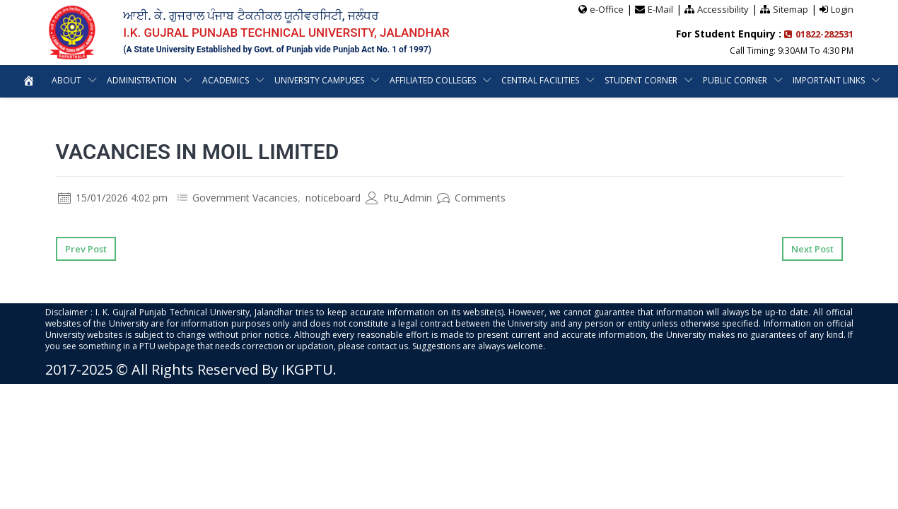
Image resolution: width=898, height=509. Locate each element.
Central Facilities (591, 80)
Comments (471, 197)
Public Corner (787, 80)
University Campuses (368, 80)
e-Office (607, 9)
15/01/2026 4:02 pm (113, 197)
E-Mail (660, 9)
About (111, 80)
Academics (272, 80)
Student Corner (693, 80)
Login (842, 9)
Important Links (440, 113)
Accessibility (723, 9)
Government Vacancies (245, 197)
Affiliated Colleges (483, 80)
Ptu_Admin (399, 197)
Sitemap (790, 9)
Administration (187, 80)
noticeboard (333, 197)
